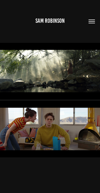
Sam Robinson (50, 20)
